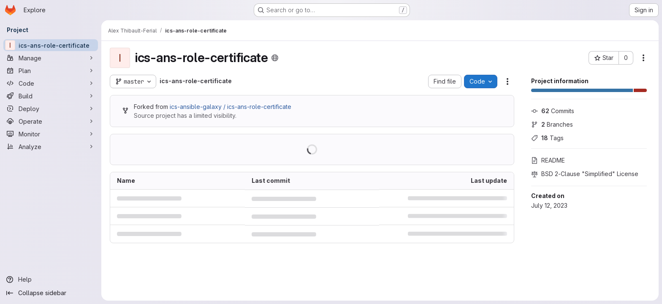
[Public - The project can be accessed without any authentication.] (274, 57)
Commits (552, 110)
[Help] (50, 279)
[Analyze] (50, 146)
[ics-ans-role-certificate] (50, 45)
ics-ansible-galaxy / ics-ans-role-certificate (230, 106)
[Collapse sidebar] (50, 293)
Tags (547, 137)
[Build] (50, 96)
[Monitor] (50, 134)
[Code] (50, 83)
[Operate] (50, 121)
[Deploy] (50, 108)
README (548, 160)
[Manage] (50, 58)
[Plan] (50, 70)
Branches (552, 124)
